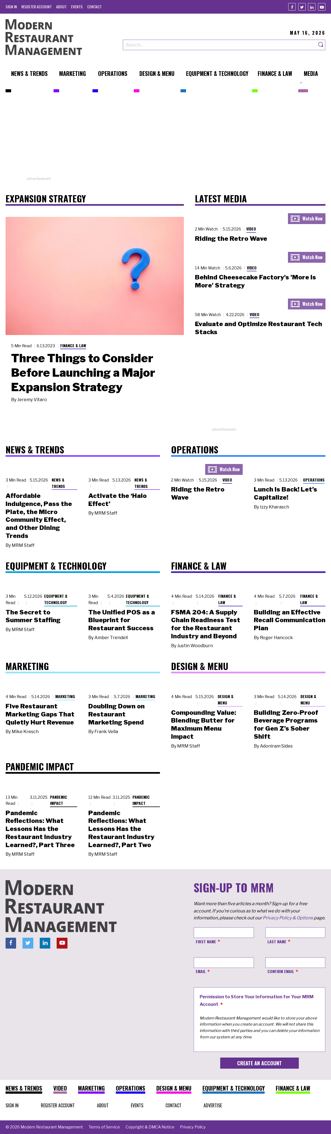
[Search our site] (220, 44)
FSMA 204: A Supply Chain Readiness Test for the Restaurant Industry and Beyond (205, 624)
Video (251, 229)
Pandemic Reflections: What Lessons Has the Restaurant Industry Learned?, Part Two (121, 829)
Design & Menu (226, 699)
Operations (314, 480)
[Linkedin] (311, 7)
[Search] (321, 44)
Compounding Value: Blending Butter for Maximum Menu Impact (203, 724)
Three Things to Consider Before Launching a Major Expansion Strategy (83, 372)
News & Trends (58, 483)
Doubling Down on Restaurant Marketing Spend (116, 714)
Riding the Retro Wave (231, 238)
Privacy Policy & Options (288, 917)
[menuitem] (11, 6)
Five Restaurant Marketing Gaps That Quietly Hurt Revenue (40, 714)
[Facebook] (292, 7)
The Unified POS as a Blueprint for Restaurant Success (121, 620)
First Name (206, 941)
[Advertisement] (165, 137)
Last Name (276, 941)
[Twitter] (302, 7)
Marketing (65, 696)
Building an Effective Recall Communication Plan (289, 620)
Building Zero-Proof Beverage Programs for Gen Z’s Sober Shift (286, 724)
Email (201, 971)
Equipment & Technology (55, 599)
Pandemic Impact (58, 800)
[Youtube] (321, 7)
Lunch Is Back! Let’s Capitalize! (285, 493)
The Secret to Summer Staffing (33, 616)
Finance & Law (73, 345)
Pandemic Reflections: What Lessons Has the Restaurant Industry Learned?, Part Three (40, 829)
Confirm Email (280, 971)
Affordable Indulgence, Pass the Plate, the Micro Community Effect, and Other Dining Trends (39, 516)
